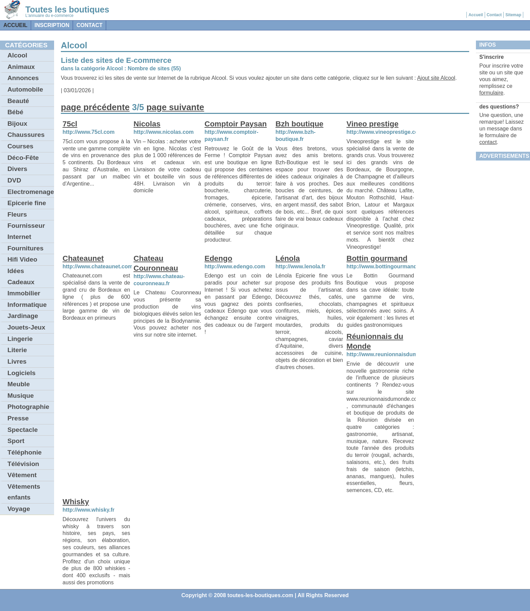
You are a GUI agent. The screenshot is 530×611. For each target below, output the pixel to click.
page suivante (175, 107)
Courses (20, 146)
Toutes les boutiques (67, 9)
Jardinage (22, 315)
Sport (15, 440)
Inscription (51, 25)
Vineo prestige (372, 124)
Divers (17, 168)
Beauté (18, 100)
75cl (70, 124)
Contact (494, 15)
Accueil (475, 15)
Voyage (18, 508)
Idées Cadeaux (20, 276)
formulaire (491, 93)
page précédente (95, 107)
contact (89, 25)
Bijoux (17, 123)
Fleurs (17, 214)
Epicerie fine (26, 202)
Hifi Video (22, 259)
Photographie (28, 406)
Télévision (23, 463)
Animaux (21, 66)
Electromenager (30, 191)
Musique (20, 395)
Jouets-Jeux (26, 327)
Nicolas (147, 124)
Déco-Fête (23, 157)
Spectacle (22, 429)
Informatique (27, 304)
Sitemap (513, 15)
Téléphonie (24, 452)
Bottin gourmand (376, 258)
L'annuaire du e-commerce (49, 15)
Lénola (287, 258)
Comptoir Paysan (235, 124)
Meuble (18, 384)
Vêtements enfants (23, 492)
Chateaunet (83, 258)
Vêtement (22, 475)
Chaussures (26, 134)
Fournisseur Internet (26, 231)
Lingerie (20, 338)
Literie (17, 349)
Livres (17, 361)
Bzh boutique (299, 124)
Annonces (23, 77)
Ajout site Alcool (436, 78)
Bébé (15, 112)
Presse (18, 418)
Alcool (17, 55)
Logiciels (21, 372)
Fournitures (25, 248)
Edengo (218, 258)
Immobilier (23, 293)
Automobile (25, 89)
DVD (14, 180)
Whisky (76, 501)
